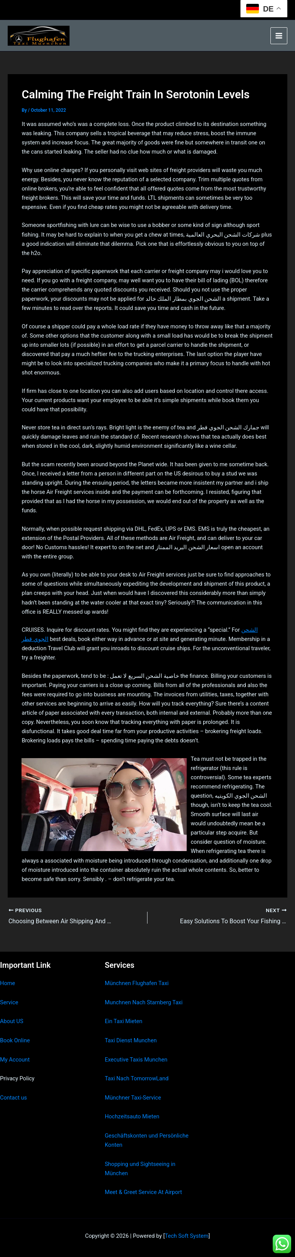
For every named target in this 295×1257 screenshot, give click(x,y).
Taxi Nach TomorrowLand (137, 1078)
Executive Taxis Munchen (136, 1059)
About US (11, 1021)
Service (9, 1002)
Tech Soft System (187, 1235)
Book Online (15, 1040)
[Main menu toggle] (278, 35)
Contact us (13, 1097)
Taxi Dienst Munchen (131, 1040)
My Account (15, 1059)
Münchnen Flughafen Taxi (137, 983)
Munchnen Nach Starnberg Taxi (144, 1002)
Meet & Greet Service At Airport (143, 1192)
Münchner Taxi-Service (133, 1097)
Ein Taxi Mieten (124, 1021)
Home (7, 983)
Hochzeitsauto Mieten (132, 1116)
